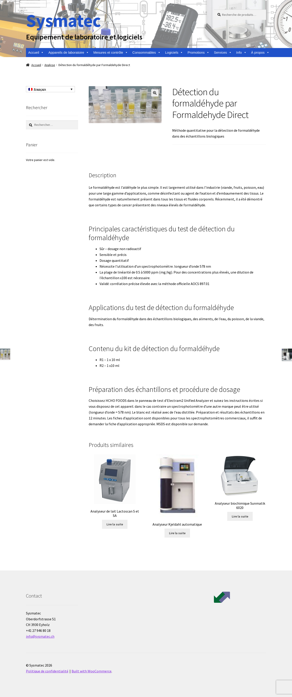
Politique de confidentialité (47, 671)
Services (223, 52)
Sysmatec (63, 20)
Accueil (36, 52)
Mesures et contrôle (110, 52)
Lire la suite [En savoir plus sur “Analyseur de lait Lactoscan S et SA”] (115, 524)
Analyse (49, 65)
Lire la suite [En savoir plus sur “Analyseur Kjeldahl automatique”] (177, 533)
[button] (154, 93)
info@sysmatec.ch (40, 636)
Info (241, 52)
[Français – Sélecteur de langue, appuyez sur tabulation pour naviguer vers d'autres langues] (50, 89)
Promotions (198, 52)
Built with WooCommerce (91, 671)
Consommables (146, 52)
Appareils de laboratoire (68, 52)
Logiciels (174, 52)
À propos (260, 52)
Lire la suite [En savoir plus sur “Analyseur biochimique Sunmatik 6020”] (240, 516)
